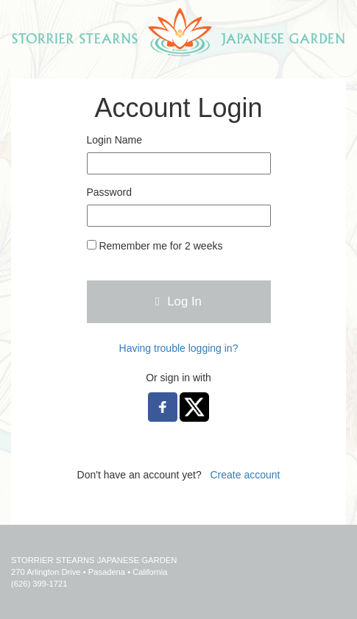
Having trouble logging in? (178, 348)
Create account (245, 475)
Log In (178, 301)
